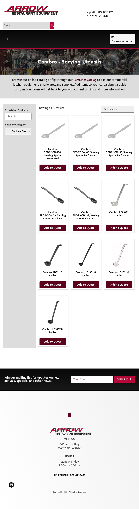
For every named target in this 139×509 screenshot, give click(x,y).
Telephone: (62, 475)
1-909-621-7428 (99, 16)
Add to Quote (52, 167)
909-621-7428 (77, 475)
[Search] (52, 25)
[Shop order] (117, 109)
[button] (7, 39)
